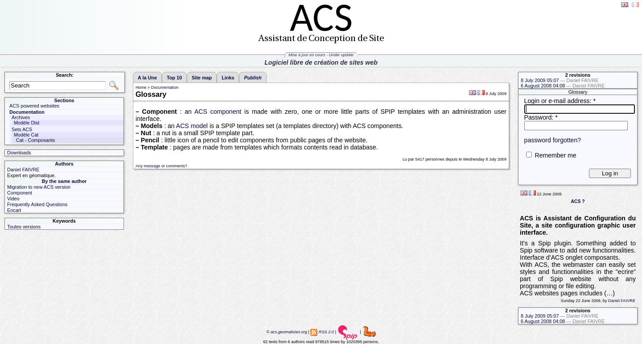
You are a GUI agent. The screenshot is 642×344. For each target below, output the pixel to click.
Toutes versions (24, 226)
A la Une (147, 77)
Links (228, 77)
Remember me (555, 155)
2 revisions (578, 75)
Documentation (164, 87)
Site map (202, 77)
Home (141, 87)
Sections (64, 100)
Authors (64, 163)
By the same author (64, 181)
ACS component (217, 111)
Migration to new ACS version (38, 187)
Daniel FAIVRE (621, 300)
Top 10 (174, 77)
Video (13, 198)
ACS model (192, 125)
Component (19, 192)
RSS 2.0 (326, 332)
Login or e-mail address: (560, 100)
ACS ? (578, 201)
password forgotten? (552, 140)
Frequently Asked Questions (37, 204)
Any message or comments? (161, 166)
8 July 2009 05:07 (560, 80)
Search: (65, 75)
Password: (541, 117)
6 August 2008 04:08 (563, 85)
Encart (14, 210)
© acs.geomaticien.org (286, 332)
